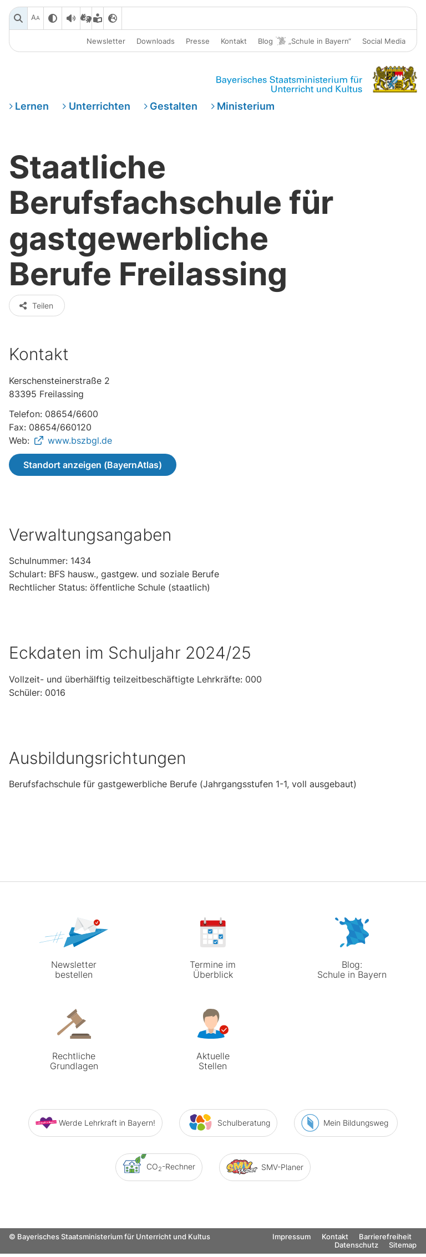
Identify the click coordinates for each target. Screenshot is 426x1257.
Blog (304, 41)
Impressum (291, 1248)
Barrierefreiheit (385, 1248)
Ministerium (246, 107)
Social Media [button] (383, 41)
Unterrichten (99, 107)
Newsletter (106, 41)
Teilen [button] (35, 316)
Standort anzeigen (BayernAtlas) (92, 475)
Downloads (155, 41)
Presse (198, 41)
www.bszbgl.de (80, 451)
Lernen (32, 107)
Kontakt (234, 41)
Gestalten (173, 107)
